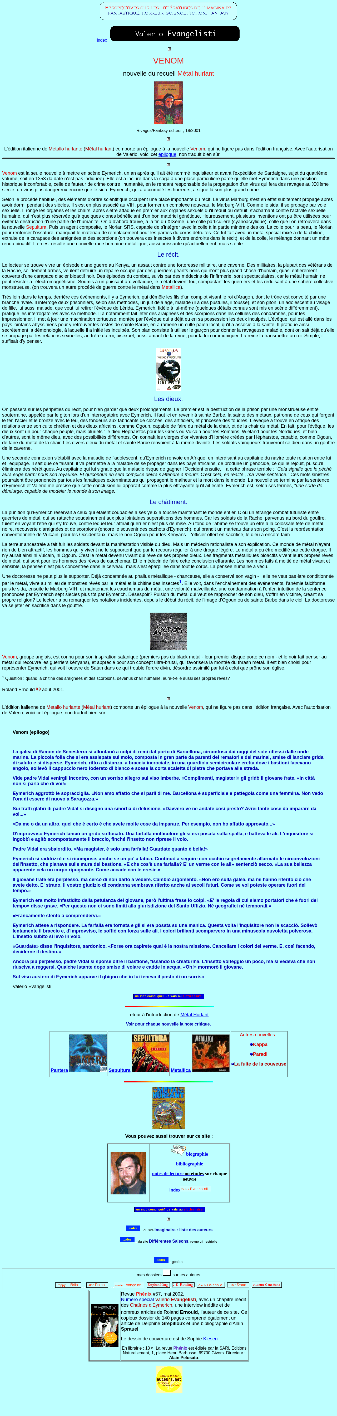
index (102, 40)
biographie (197, 1154)
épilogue (167, 154)
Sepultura (119, 1070)
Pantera (59, 1070)
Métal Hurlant (194, 1014)
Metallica (181, 1070)
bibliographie (189, 1163)
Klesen (210, 1338)
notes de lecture (168, 1173)
